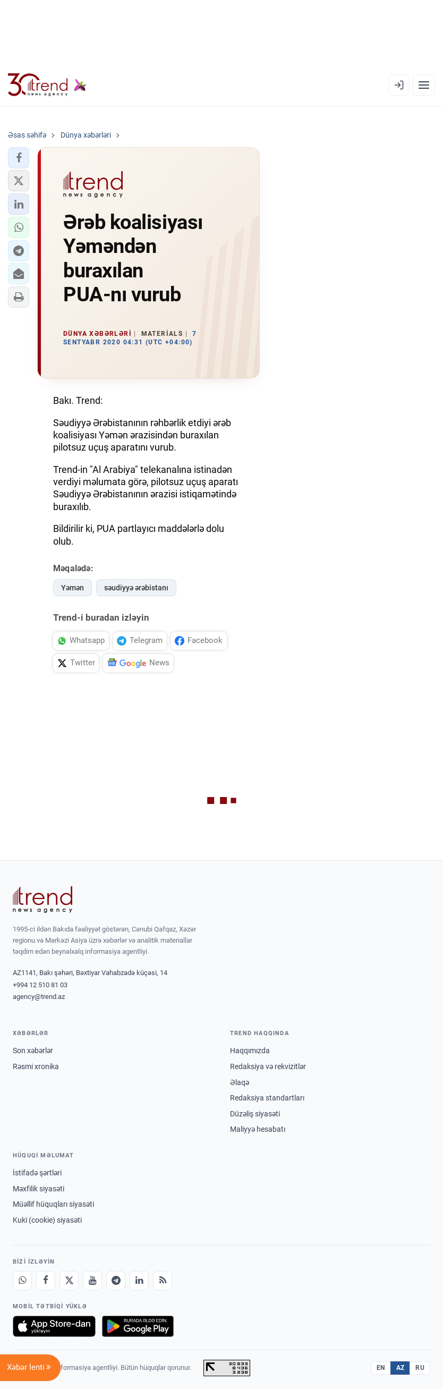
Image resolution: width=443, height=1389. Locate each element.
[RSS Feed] (162, 1280)
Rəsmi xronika (36, 1066)
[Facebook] (45, 1280)
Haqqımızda (250, 1050)
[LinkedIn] (139, 1280)
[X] (69, 1280)
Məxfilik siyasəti (38, 1188)
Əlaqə (239, 1082)
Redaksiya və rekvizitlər (268, 1066)
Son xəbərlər (33, 1050)
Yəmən (72, 587)
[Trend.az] (47, 85)
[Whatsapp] (22, 1280)
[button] (18, 158)
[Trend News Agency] (42, 899)
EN (381, 1367)
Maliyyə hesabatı (257, 1129)
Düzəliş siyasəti (255, 1113)
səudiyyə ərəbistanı (136, 587)
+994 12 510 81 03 (40, 985)
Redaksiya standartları (267, 1098)
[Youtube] (92, 1280)
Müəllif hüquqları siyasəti (53, 1204)
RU (419, 1367)
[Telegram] (115, 1280)
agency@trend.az (39, 997)
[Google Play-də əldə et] (138, 1326)
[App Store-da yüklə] (54, 1326)
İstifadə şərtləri (37, 1172)
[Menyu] (424, 85)
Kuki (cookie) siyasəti (47, 1220)
